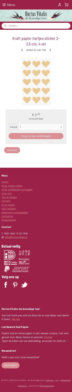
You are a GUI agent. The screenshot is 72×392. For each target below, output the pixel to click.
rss (57, 380)
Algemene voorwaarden (15, 212)
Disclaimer (7, 216)
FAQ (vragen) (9, 208)
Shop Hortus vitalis (12, 185)
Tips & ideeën (9, 197)
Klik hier (16, 319)
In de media (8, 204)
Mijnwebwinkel (47, 386)
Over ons (7, 193)
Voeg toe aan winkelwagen (36, 136)
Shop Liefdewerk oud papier (17, 189)
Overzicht (12, 150)
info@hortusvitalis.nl (16, 237)
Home (5, 182)
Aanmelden (10, 365)
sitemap (49, 380)
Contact (6, 201)
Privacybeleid (9, 220)
